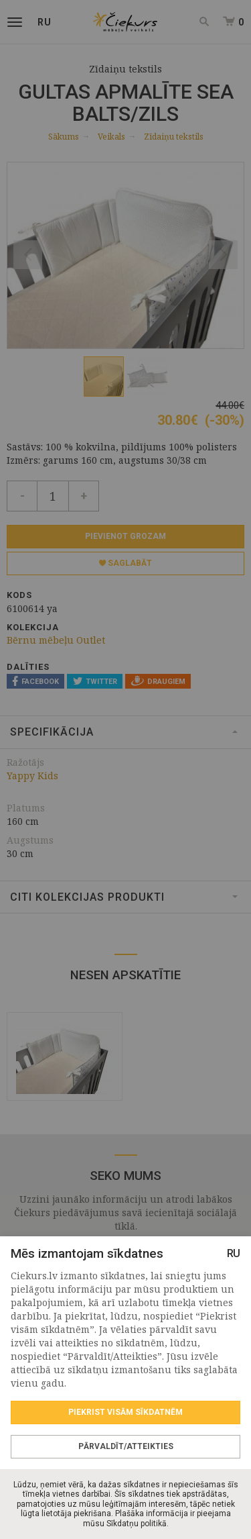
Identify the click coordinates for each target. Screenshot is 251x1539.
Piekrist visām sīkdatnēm (125, 1412)
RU (233, 1253)
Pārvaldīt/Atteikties (125, 1446)
